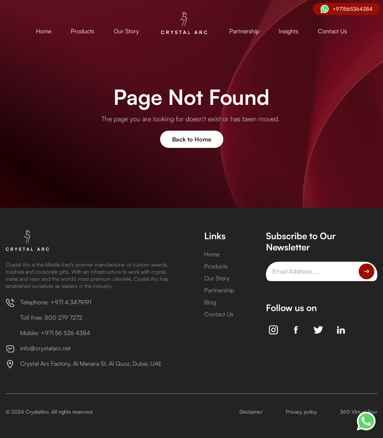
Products (82, 31)
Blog (210, 302)
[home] (184, 23)
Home (43, 31)
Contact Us (332, 31)
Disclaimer (251, 411)
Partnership (244, 31)
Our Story (126, 31)
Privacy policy (301, 411)
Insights (288, 31)
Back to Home (191, 139)
